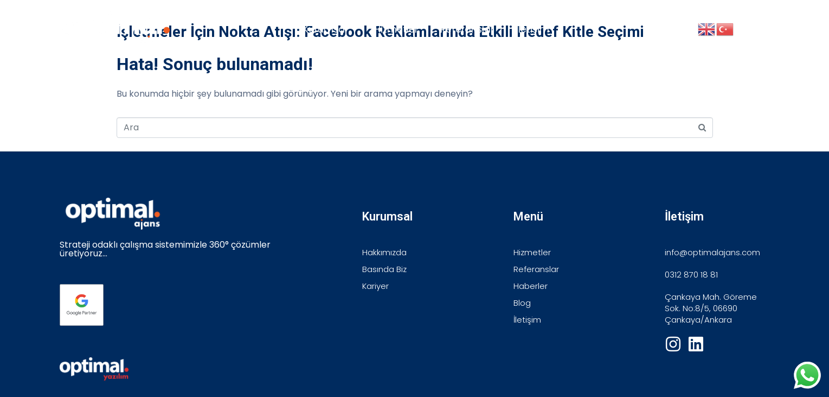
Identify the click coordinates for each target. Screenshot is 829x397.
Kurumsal (325, 29)
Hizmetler (396, 29)
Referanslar (467, 29)
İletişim (532, 29)
